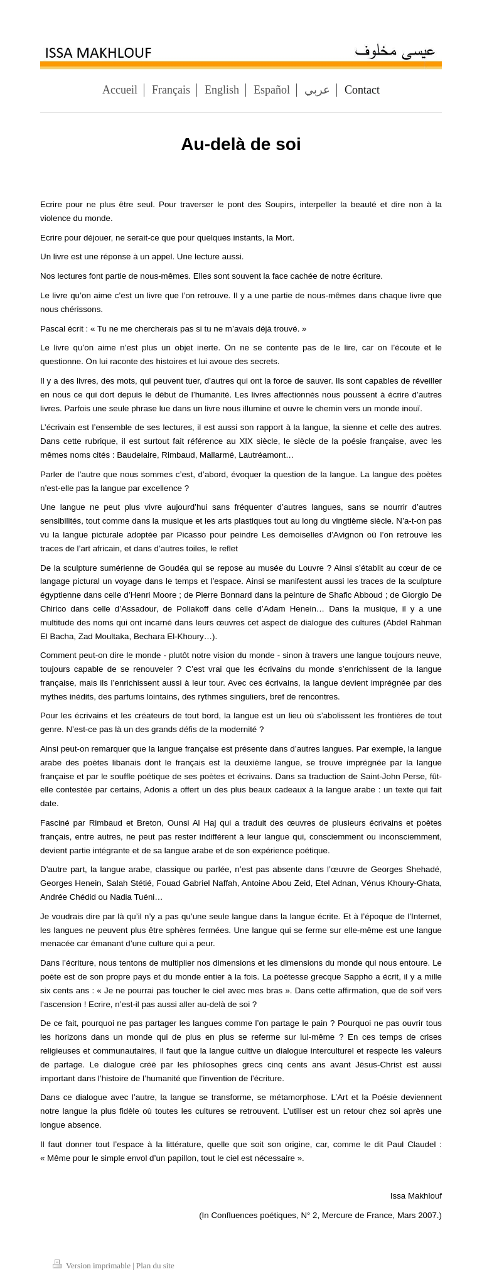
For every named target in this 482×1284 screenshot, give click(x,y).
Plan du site (155, 1265)
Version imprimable (92, 1265)
